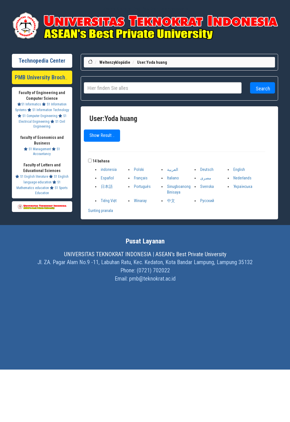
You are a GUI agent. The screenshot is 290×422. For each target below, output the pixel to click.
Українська (242, 186)
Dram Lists (158, 8)
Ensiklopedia (178, 8)
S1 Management (37, 149)
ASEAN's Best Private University (190, 254)
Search (263, 89)
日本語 (107, 186)
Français (141, 178)
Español (107, 178)
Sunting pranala (100, 210)
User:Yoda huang (152, 62)
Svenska (207, 186)
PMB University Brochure (44, 77)
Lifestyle (109, 8)
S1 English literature (31, 177)
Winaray (140, 200)
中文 (171, 200)
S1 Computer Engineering (37, 116)
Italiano (173, 178)
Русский (207, 200)
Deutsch (207, 169)
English (239, 169)
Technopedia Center (42, 60)
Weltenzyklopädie (114, 62)
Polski (139, 169)
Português (142, 186)
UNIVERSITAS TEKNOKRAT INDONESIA (107, 254)
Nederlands (242, 178)
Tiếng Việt (109, 200)
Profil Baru (141, 8)
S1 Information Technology (48, 110)
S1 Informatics (29, 104)
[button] (90, 160)
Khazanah (124, 8)
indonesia (109, 169)
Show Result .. (101, 135)
